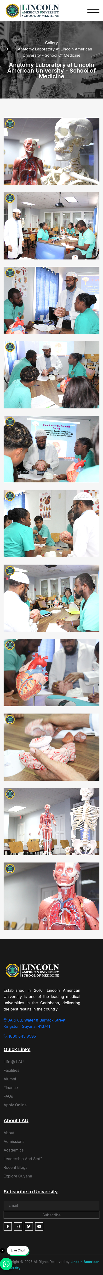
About (9, 1132)
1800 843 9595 (20, 1036)
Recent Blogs (15, 1167)
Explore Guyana (18, 1176)
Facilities (11, 1070)
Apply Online (15, 1105)
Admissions (14, 1141)
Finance (11, 1087)
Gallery (51, 42)
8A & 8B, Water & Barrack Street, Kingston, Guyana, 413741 (35, 1023)
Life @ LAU (14, 1061)
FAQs (8, 1096)
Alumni (10, 1079)
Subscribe (51, 1215)
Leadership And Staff (23, 1158)
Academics (14, 1150)
